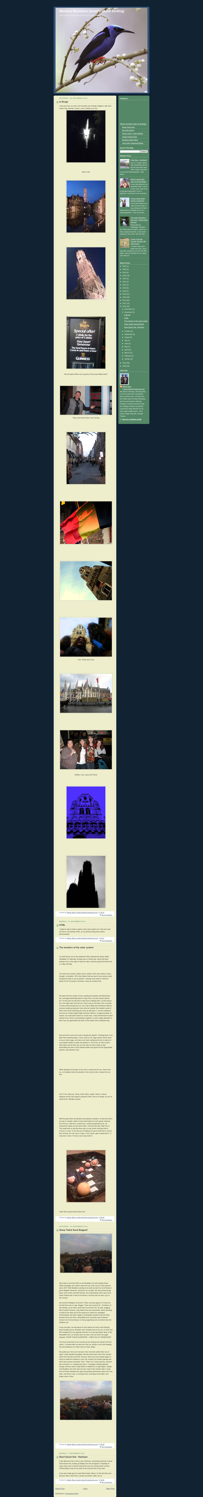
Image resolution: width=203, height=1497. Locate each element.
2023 (125, 276)
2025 (125, 269)
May (126, 347)
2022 (125, 279)
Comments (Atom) (71, 1494)
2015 (125, 294)
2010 (125, 363)
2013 (125, 300)
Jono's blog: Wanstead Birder (132, 143)
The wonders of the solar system (76, 947)
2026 (125, 266)
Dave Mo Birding (128, 130)
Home (85, 1489)
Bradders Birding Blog (130, 140)
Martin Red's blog (128, 127)
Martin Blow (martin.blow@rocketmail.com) (134, 388)
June (127, 343)
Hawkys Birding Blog (129, 137)
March (127, 353)
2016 (125, 291)
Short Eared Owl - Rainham (73, 1457)
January (128, 359)
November (129, 312)
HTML (62, 925)
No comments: (107, 915)
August (127, 337)
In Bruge (63, 102)
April (126, 350)
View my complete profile (132, 419)
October (128, 331)
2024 (125, 272)
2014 (125, 297)
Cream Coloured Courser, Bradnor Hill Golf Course (138, 241)
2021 (125, 282)
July (126, 340)
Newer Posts (59, 1489)
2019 (125, 285)
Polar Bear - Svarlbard (139, 160)
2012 (125, 303)
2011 (125, 306)
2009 (125, 366)
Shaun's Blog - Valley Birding (132, 134)
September (129, 334)
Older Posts (110, 1489)
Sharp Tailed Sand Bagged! (73, 1230)
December (129, 309)
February (128, 356)
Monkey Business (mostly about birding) (91, 11)
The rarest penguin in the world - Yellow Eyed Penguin (139, 220)
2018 (125, 288)
